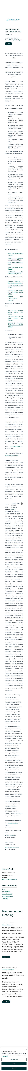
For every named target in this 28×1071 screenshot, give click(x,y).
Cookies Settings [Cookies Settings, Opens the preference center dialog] (14, 1060)
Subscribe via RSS (7, 894)
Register (13, 509)
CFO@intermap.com (10, 835)
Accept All (14, 1068)
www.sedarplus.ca (15, 446)
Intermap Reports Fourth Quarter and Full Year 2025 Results (13, 975)
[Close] (26, 1050)
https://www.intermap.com (9, 879)
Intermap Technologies (15, 40)
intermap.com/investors (11, 455)
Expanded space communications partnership (15, 298)
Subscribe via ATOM (7, 896)
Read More (6, 957)
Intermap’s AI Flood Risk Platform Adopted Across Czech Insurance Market (12, 931)
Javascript (5, 898)
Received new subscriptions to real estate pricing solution (15, 292)
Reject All (14, 1064)
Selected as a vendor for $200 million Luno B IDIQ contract (15, 324)
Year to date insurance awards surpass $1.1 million (15, 312)
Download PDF (6, 891)
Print (3, 889)
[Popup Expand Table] (22, 503)
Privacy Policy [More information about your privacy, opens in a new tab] (5, 1057)
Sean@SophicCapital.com (12, 847)
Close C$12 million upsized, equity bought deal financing (15, 318)
